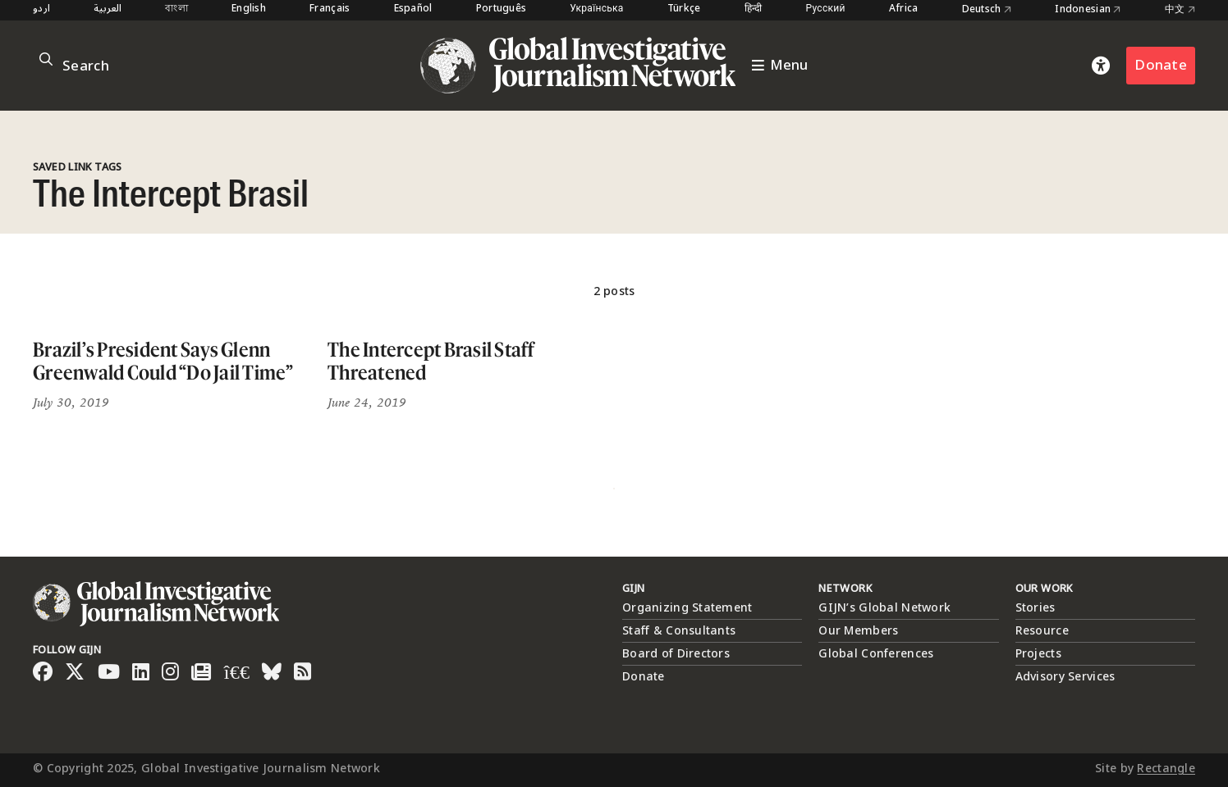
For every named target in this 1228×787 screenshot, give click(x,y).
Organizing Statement (687, 608)
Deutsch (987, 10)
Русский (825, 9)
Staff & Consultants (678, 631)
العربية (107, 9)
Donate (1160, 65)
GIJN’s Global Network (884, 608)
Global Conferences (875, 654)
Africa (904, 9)
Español (413, 9)
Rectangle (1166, 768)
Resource (1042, 631)
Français (329, 9)
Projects (1038, 654)
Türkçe (684, 9)
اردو (41, 9)
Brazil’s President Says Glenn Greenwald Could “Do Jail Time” (163, 361)
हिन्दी (754, 9)
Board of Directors (676, 654)
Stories (1035, 608)
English (248, 9)
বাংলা (176, 9)
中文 (1180, 10)
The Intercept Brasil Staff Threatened (431, 361)
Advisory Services (1065, 677)
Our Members (858, 631)
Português (501, 9)
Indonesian (1087, 10)
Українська (596, 9)
